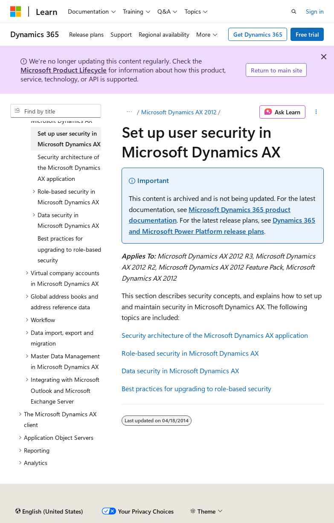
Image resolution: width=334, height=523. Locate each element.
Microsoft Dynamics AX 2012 (179, 112)
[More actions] (316, 112)
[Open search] (293, 11)
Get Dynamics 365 (257, 34)
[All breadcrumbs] (129, 112)
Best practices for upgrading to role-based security (196, 388)
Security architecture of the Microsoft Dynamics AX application (215, 335)
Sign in (315, 11)
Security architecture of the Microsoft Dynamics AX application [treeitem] (69, 168)
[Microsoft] (15, 11)
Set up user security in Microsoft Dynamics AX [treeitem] (69, 138)
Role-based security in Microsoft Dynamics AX (190, 353)
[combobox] (55, 111)
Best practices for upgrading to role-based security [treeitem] (69, 249)
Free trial (307, 34)
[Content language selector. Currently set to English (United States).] (49, 511)
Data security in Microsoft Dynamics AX (180, 370)
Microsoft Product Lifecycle (63, 69)
